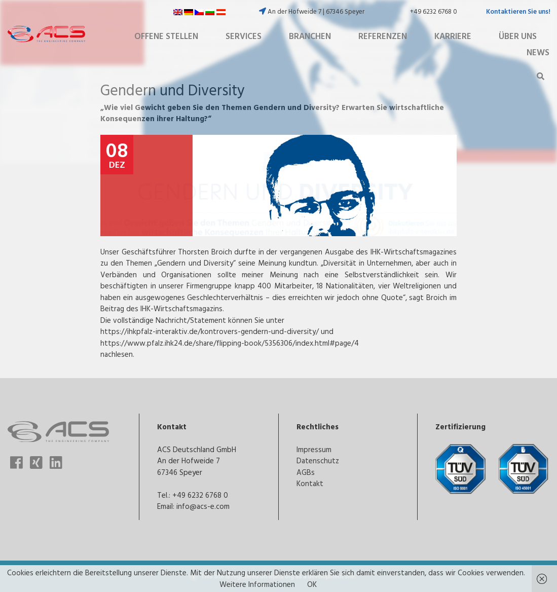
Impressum (313, 449)
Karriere (452, 36)
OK (312, 584)
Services (244, 36)
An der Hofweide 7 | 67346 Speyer (311, 11)
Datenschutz (317, 460)
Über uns (518, 36)
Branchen (310, 36)
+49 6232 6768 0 (433, 11)
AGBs (305, 472)
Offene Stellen (166, 36)
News (538, 52)
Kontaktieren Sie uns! (518, 11)
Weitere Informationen (257, 584)
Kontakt (309, 483)
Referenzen (382, 36)
